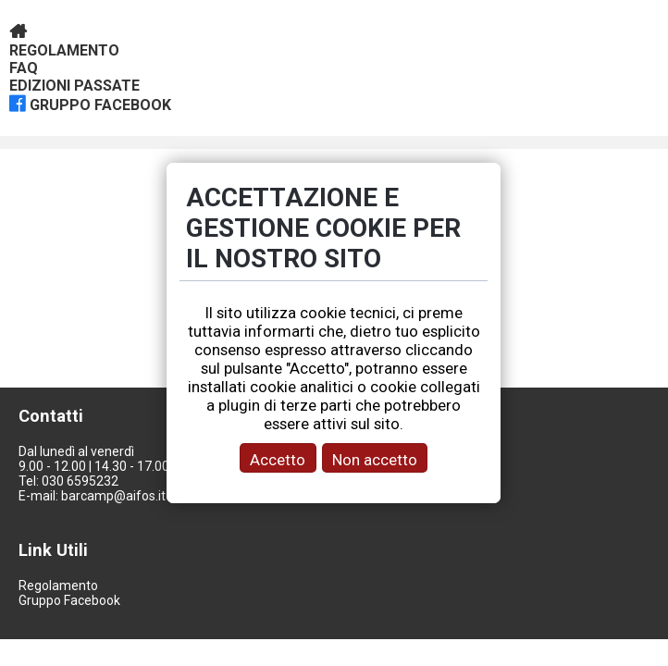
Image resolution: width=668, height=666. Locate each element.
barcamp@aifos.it (113, 495)
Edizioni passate (74, 85)
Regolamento (64, 50)
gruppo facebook (100, 105)
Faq (23, 68)
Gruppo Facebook (69, 600)
